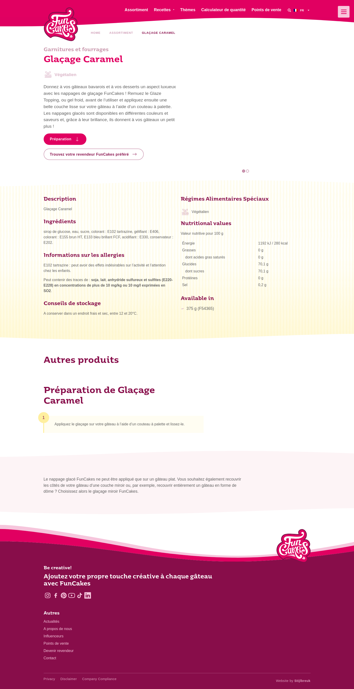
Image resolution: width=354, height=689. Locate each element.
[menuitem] (302, 10)
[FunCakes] (61, 24)
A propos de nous (58, 629)
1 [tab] (243, 171)
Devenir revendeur (59, 651)
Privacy (49, 679)
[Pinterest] (64, 595)
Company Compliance (99, 679)
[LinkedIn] (88, 595)
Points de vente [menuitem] (266, 10)
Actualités (51, 621)
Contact (50, 658)
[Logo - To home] (293, 547)
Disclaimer (68, 679)
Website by (293, 681)
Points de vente (56, 643)
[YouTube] (72, 595)
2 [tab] (247, 171)
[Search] (289, 10)
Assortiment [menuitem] (136, 10)
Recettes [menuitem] (162, 10)
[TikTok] (80, 595)
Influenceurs (54, 636)
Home (96, 33)
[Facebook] (56, 595)
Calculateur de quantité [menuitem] (223, 10)
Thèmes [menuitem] (187, 10)
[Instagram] (48, 595)
